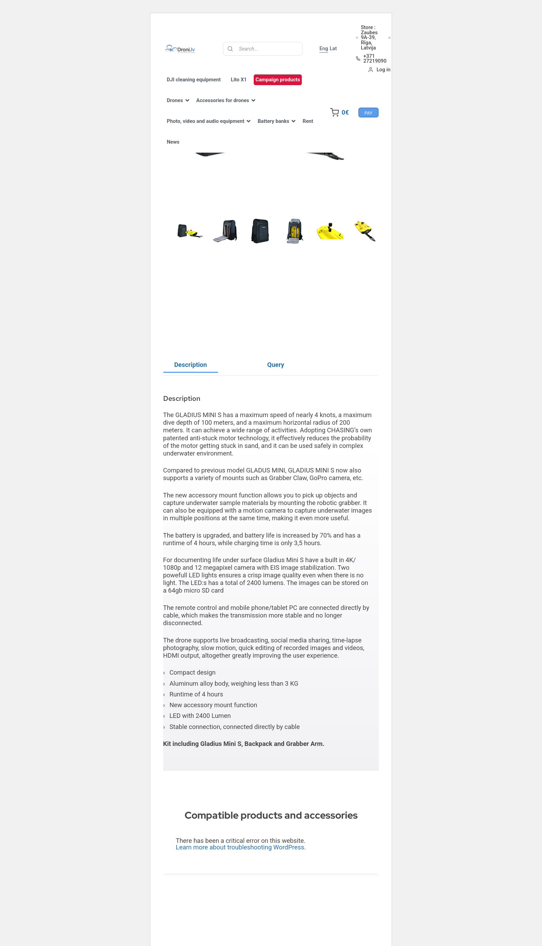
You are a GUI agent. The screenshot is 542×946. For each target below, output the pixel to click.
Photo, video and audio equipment (214, 128)
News (202, 149)
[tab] (190, 380)
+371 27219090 (417, 59)
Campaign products (286, 86)
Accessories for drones (231, 107)
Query (275, 379)
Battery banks (282, 128)
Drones (184, 107)
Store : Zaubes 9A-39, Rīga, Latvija (419, 38)
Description (190, 379)
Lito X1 (248, 86)
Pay (359, 119)
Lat (379, 49)
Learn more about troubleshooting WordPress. (241, 862)
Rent (181, 149)
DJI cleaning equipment (203, 86)
